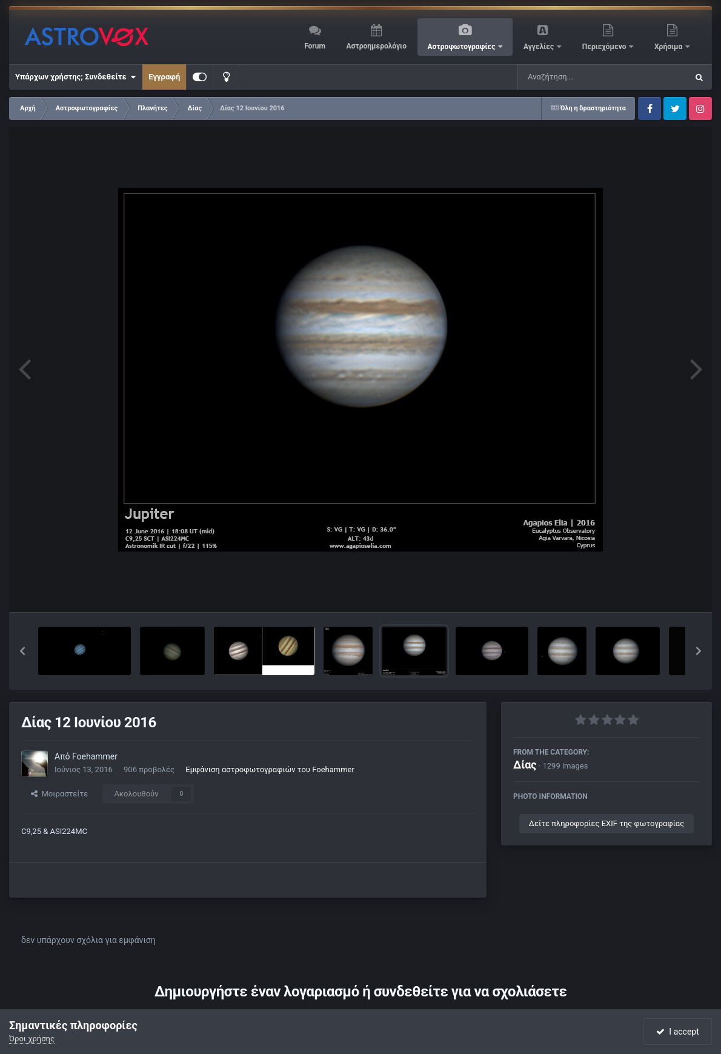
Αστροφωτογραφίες (462, 46)
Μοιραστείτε (59, 793)
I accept (677, 1031)
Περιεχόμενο (605, 46)
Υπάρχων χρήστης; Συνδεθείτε (75, 77)
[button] (22, 651)
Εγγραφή (164, 76)
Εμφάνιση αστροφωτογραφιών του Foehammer (269, 769)
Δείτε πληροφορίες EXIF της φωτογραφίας (606, 823)
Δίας (525, 764)
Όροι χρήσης (32, 1038)
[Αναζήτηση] (578, 77)
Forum (314, 46)
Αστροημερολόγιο (376, 46)
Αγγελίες (539, 46)
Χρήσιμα (669, 46)
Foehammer (95, 756)
